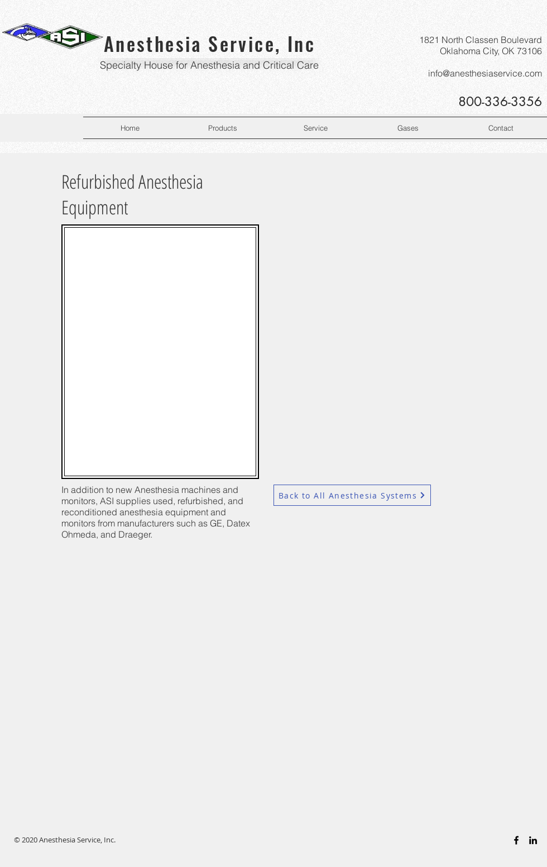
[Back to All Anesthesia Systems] (352, 495)
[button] (222, 127)
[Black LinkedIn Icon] (533, 840)
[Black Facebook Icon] (516, 840)
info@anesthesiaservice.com (485, 73)
